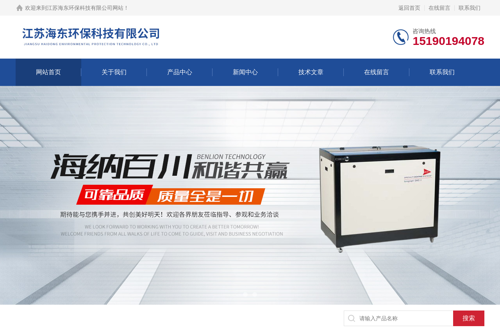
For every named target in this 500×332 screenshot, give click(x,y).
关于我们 (114, 72)
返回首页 (409, 8)
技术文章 (310, 72)
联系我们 (469, 8)
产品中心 (179, 72)
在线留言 (439, 8)
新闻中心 (245, 72)
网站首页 (48, 72)
